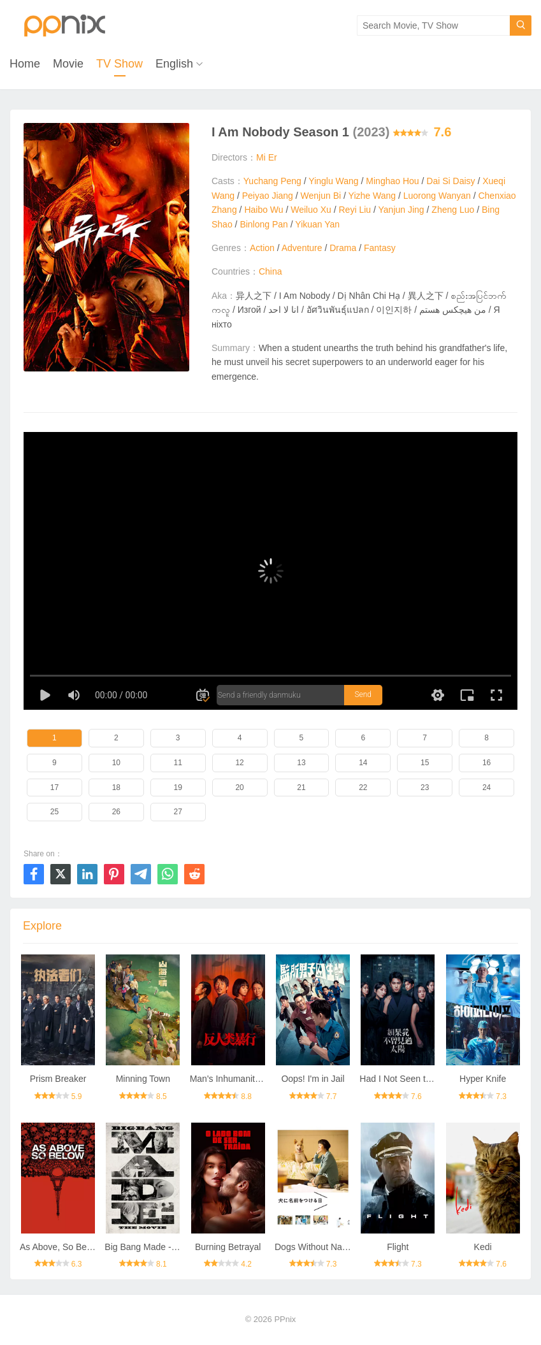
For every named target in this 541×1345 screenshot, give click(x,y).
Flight (397, 1247)
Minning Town (143, 1079)
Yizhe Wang (372, 196)
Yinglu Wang (333, 181)
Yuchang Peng (272, 181)
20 (239, 787)
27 (178, 811)
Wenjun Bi (321, 196)
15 (425, 762)
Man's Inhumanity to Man (239, 1079)
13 (301, 762)
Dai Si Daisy (450, 181)
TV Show (119, 63)
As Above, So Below (60, 1247)
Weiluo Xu (311, 210)
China (270, 271)
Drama (342, 248)
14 (363, 762)
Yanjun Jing (401, 210)
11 (178, 762)
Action (262, 248)
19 (178, 787)
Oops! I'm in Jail (312, 1079)
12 (239, 762)
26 (116, 811)
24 (486, 787)
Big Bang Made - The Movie (160, 1247)
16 (486, 762)
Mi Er (266, 157)
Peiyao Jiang (267, 196)
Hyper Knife (482, 1079)
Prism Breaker (58, 1079)
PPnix (285, 1319)
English (174, 63)
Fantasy (380, 248)
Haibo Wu (263, 210)
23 (425, 787)
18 (116, 787)
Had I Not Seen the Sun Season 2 (426, 1079)
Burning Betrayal (228, 1247)
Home (25, 63)
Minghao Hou (392, 181)
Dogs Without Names (317, 1247)
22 (363, 787)
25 (54, 811)
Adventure (302, 248)
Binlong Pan (264, 224)
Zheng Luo (452, 210)
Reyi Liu (355, 210)
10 (116, 762)
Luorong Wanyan (437, 196)
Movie (68, 63)
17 (54, 787)
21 (301, 787)
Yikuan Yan (317, 224)
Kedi (483, 1247)
